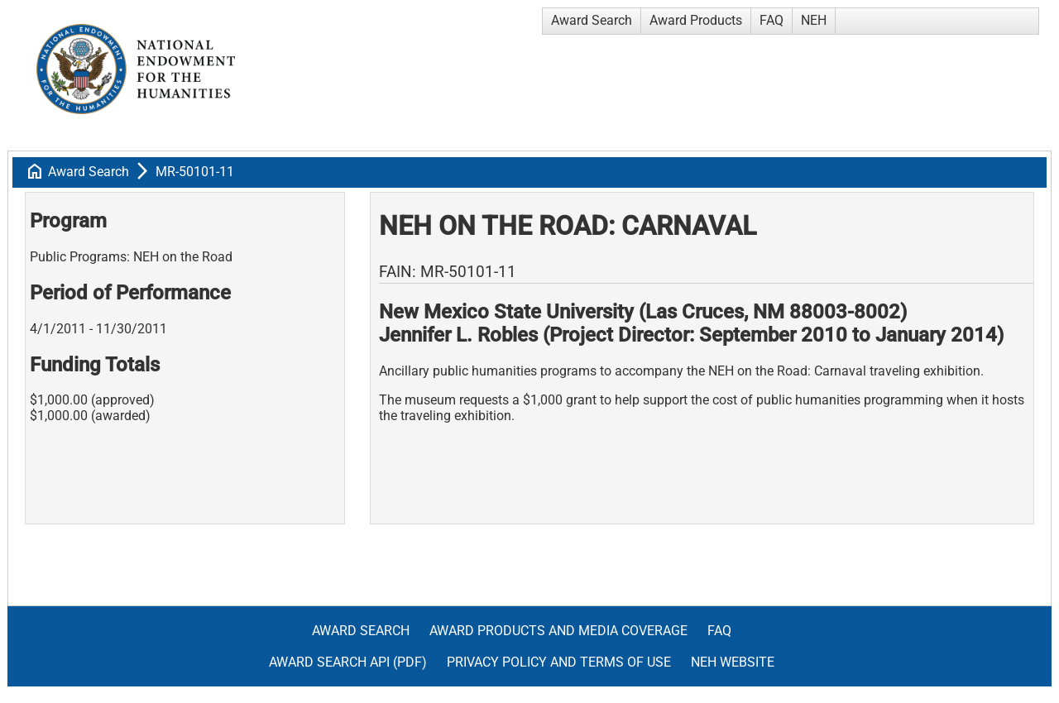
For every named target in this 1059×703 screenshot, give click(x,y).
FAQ (771, 20)
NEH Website (732, 662)
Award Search (591, 20)
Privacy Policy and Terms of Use (559, 662)
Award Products (695, 20)
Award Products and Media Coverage (558, 630)
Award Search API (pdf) (348, 662)
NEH (814, 20)
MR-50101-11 (195, 171)
